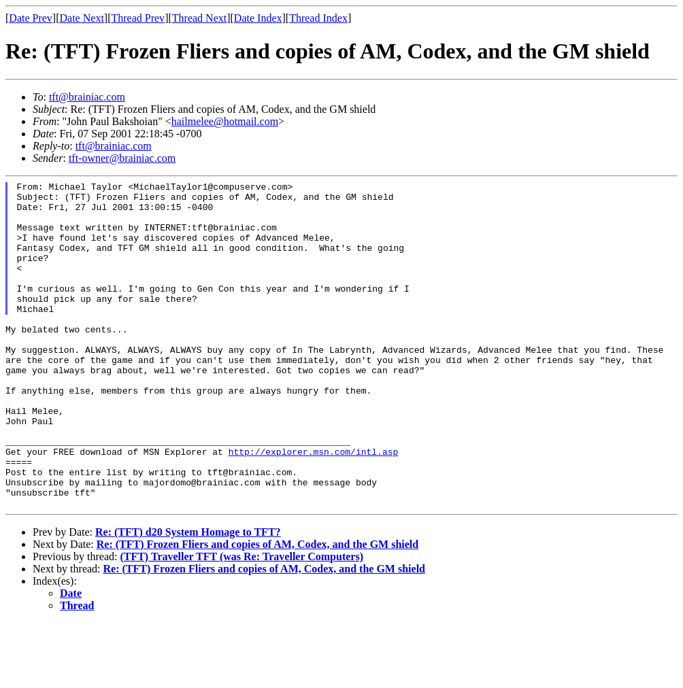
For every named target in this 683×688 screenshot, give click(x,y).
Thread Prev (138, 18)
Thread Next (199, 18)
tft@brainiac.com (87, 97)
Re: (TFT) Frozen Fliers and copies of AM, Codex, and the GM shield (257, 609)
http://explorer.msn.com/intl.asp (314, 506)
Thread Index (318, 18)
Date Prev (30, 18)
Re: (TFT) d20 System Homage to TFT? (188, 597)
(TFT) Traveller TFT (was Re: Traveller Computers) (241, 621)
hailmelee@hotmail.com (224, 121)
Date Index (258, 18)
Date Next (82, 18)
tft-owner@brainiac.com (122, 158)
